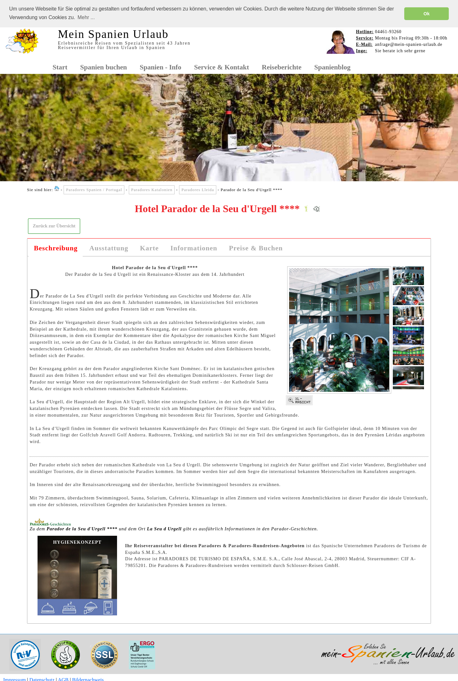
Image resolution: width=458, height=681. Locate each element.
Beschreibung (56, 248)
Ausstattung (108, 248)
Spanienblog (332, 67)
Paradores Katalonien (151, 189)
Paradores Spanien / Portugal (94, 189)
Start (59, 67)
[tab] (56, 248)
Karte (149, 248)
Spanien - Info (160, 67)
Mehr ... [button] (86, 17)
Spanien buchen (103, 67)
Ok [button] (427, 13)
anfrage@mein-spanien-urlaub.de (408, 44)
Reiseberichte (282, 67)
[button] (54, 225)
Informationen (193, 248)
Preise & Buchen (256, 248)
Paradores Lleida (197, 189)
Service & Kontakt (221, 67)
